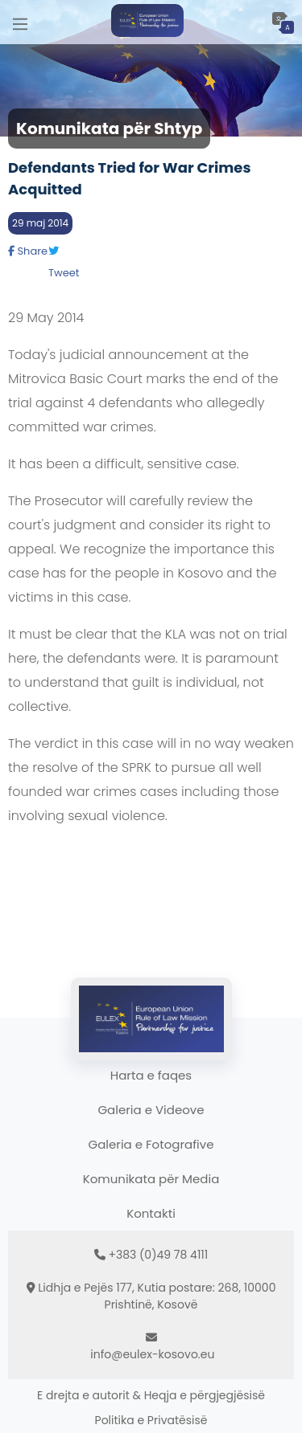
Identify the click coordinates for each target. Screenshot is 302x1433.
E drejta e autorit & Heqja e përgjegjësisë (151, 1395)
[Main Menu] (20, 22)
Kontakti (151, 1213)
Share (28, 251)
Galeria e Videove (150, 1109)
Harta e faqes (151, 1075)
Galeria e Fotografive (151, 1144)
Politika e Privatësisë (151, 1420)
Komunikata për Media (151, 1178)
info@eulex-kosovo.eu (152, 1354)
